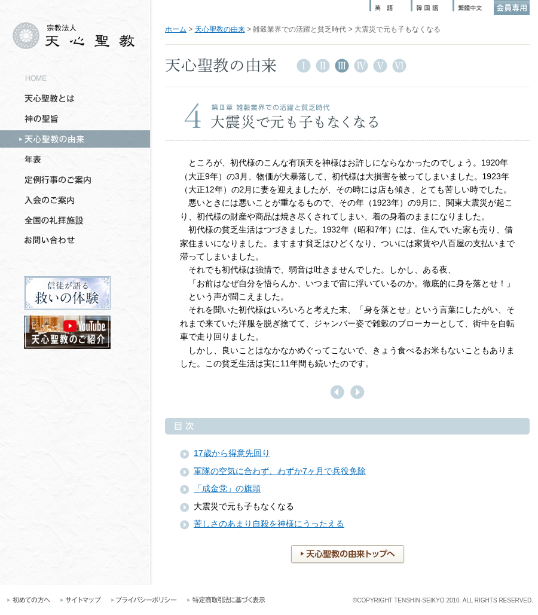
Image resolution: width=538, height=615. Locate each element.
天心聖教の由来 (220, 29)
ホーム (176, 29)
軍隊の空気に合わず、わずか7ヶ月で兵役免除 (280, 471)
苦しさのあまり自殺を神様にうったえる (269, 523)
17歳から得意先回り (232, 453)
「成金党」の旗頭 (227, 488)
